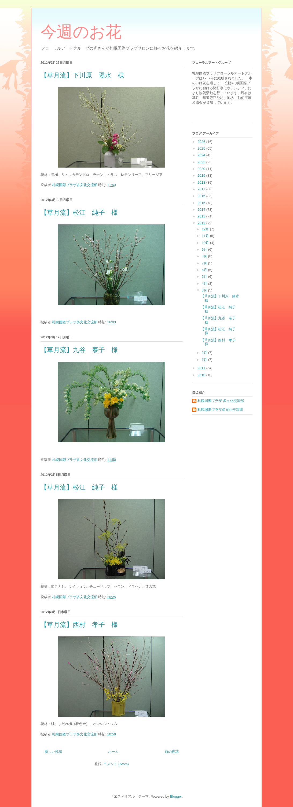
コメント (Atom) (116, 764)
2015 (201, 203)
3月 (205, 290)
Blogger (176, 796)
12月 (206, 229)
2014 (201, 210)
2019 (201, 175)
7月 (205, 263)
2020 (201, 169)
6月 (205, 270)
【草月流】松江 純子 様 (79, 212)
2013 (201, 216)
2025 (201, 148)
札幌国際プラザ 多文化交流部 (220, 401)
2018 (201, 182)
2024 (201, 155)
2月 (205, 353)
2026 (201, 142)
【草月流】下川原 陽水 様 (82, 75)
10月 (206, 243)
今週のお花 (81, 32)
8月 (205, 256)
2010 (201, 375)
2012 (201, 223)
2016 (201, 196)
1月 (205, 360)
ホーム (113, 752)
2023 (201, 162)
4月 (205, 284)
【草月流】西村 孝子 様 (79, 624)
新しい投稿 (53, 752)
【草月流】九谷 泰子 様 (79, 349)
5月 (205, 277)
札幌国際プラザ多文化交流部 (220, 410)
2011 (201, 368)
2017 (201, 189)
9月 (205, 249)
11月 (206, 236)
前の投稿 (172, 752)
